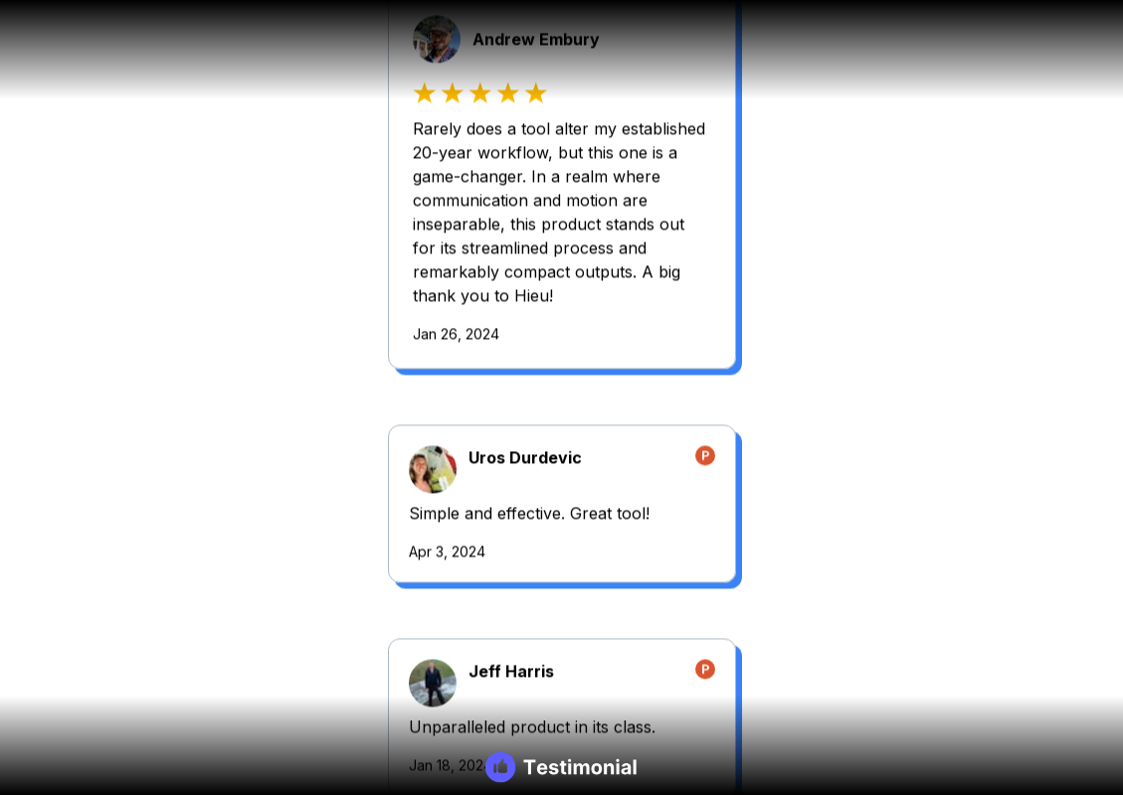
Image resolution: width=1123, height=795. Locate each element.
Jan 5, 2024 (166, 782)
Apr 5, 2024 (727, 399)
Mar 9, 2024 (729, 731)
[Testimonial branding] (561, 767)
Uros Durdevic (805, 44)
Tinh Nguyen (799, 257)
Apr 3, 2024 (727, 137)
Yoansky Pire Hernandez (846, 519)
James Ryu (230, 689)
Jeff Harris (230, 475)
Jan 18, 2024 (169, 568)
